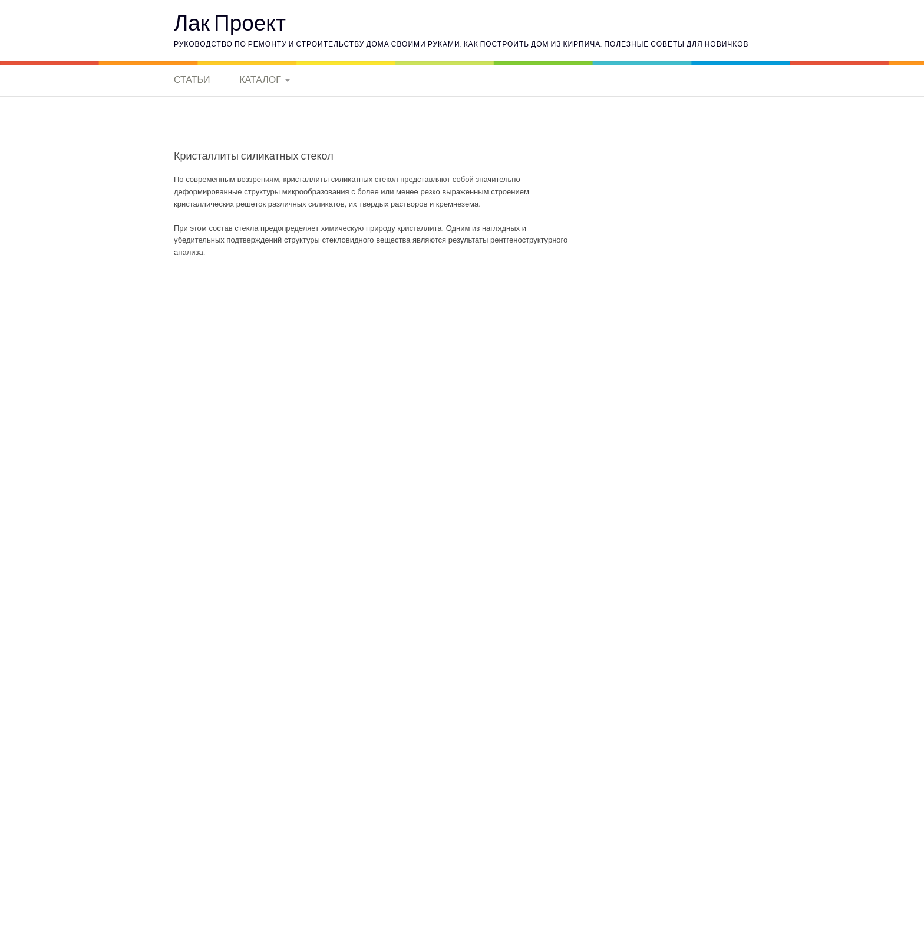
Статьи (192, 79)
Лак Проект (230, 22)
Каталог (260, 79)
